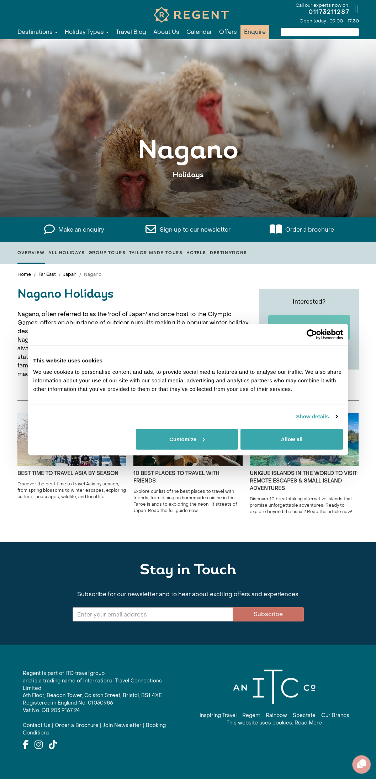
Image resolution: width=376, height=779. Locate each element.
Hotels (196, 253)
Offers (228, 32)
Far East (47, 274)
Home (24, 274)
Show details (312, 416)
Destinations (37, 32)
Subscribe (268, 614)
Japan (69, 274)
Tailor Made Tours (156, 253)
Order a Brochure (77, 725)
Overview (31, 253)
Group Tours (107, 253)
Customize (187, 439)
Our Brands (335, 715)
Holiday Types (87, 32)
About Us (166, 32)
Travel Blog (131, 32)
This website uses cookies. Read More (274, 722)
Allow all (292, 439)
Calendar (199, 32)
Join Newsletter (122, 725)
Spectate (304, 715)
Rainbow (276, 715)
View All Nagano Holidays (188, 197)
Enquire (255, 32)
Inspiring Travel (218, 715)
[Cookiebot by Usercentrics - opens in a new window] (312, 334)
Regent (251, 715)
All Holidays (66, 253)
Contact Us (37, 725)
